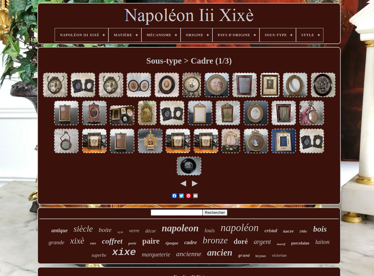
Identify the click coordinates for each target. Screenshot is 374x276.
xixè (77, 240)
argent (262, 241)
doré (241, 241)
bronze (215, 240)
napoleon (180, 228)
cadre (190, 242)
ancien (219, 252)
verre (134, 230)
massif (281, 244)
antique (59, 230)
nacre (288, 231)
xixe (124, 252)
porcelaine (300, 243)
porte (132, 243)
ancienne (188, 254)
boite (105, 229)
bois (320, 228)
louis (210, 230)
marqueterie (156, 254)
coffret (112, 241)
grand (244, 256)
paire (151, 241)
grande (56, 242)
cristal (270, 230)
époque (171, 243)
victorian (279, 255)
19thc (303, 231)
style (120, 232)
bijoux (260, 256)
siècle (83, 228)
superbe (98, 255)
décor (150, 230)
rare (93, 243)
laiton (322, 241)
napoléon (240, 227)
